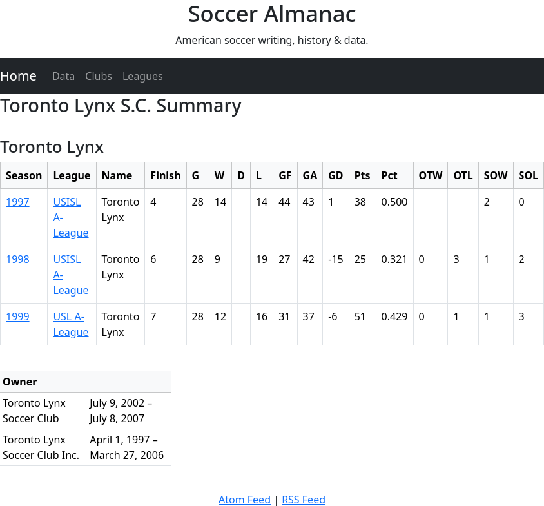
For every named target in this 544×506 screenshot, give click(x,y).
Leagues (142, 76)
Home (18, 75)
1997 (18, 202)
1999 (18, 316)
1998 (18, 259)
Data (63, 76)
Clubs (98, 76)
